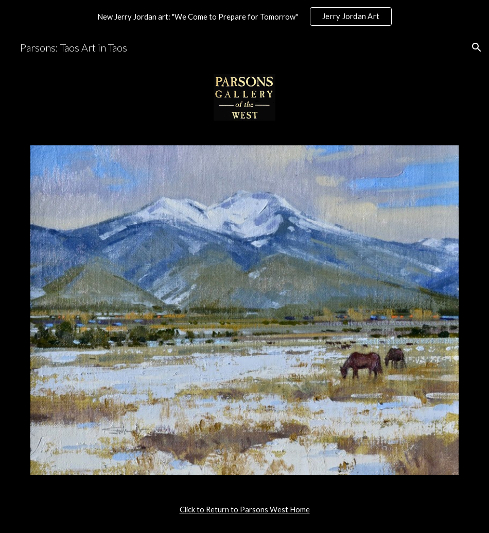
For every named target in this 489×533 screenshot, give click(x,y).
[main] (244, 509)
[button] (476, 47)
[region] (244, 16)
